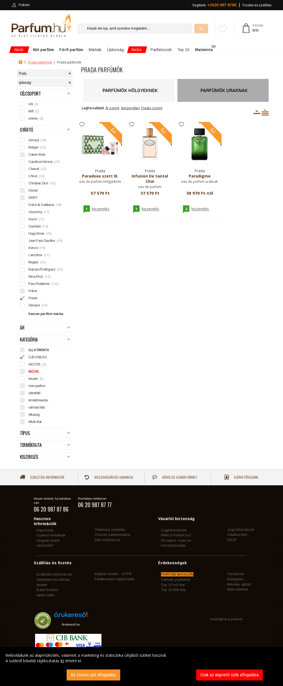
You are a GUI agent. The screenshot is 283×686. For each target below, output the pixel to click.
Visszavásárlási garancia (108, 477)
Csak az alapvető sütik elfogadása (229, 674)
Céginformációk (174, 530)
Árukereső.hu (71, 624)
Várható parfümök (175, 580)
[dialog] (141, 666)
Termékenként (265, 112)
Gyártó (45, 130)
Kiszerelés (45, 457)
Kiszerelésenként (256, 112)
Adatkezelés (237, 535)
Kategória (45, 340)
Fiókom (21, 5)
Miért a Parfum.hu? (176, 535)
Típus (45, 433)
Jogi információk (241, 530)
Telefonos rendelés (110, 530)
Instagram (235, 579)
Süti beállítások (107, 540)
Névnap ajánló (239, 584)
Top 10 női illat (173, 585)
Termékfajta (45, 445)
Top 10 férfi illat (173, 590)
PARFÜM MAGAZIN (177, 574)
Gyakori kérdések (50, 535)
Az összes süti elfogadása (93, 674)
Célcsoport (45, 94)
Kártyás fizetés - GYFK (113, 574)
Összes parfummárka (112, 535)
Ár (45, 328)
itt (62, 660)
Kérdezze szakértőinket (175, 477)
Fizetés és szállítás (257, 5)
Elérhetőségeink (241, 477)
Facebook (235, 574)
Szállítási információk (42, 477)
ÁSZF (232, 540)
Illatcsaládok (237, 589)
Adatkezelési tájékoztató (115, 579)
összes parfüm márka (45, 314)
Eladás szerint (151, 108)
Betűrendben (130, 108)
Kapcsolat (44, 530)
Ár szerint (112, 108)
